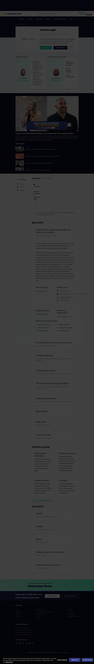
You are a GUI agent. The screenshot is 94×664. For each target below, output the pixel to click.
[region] (47, 660)
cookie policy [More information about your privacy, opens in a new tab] (9, 662)
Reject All (75, 659)
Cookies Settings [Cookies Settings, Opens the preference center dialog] (62, 659)
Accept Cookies (87, 659)
